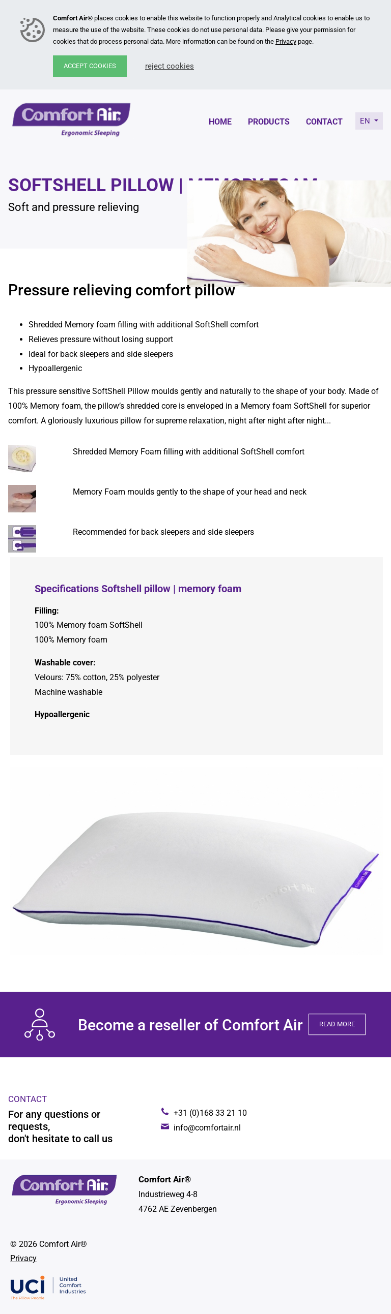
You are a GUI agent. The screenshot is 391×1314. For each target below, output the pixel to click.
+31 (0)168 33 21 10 (210, 1113)
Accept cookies (90, 66)
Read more (337, 1024)
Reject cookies (169, 66)
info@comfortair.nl (207, 1128)
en (366, 121)
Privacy (285, 41)
